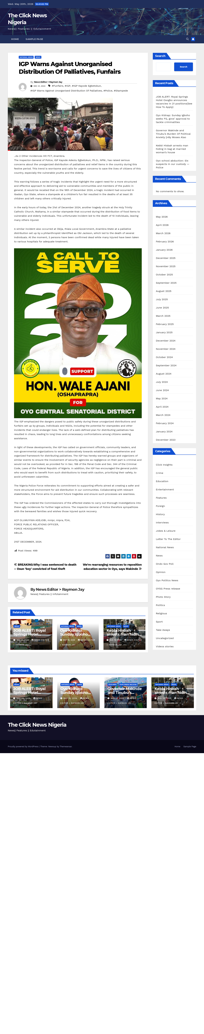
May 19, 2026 (71, 698)
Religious (161, 613)
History (160, 514)
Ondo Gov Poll (165, 563)
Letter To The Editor (168, 539)
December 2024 (166, 340)
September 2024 (166, 365)
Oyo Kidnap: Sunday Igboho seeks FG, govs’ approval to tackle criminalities (173, 119)
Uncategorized (165, 638)
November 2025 (165, 266)
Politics (160, 605)
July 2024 (162, 381)
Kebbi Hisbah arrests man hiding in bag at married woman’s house (172, 149)
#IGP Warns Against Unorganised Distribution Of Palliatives (66, 90)
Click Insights (164, 464)
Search (160, 56)
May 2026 (162, 216)
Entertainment (165, 489)
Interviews (162, 522)
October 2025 (164, 274)
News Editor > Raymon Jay (48, 82)
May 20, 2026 (23, 698)
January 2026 (164, 249)
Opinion (160, 572)
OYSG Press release (168, 588)
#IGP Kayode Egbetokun (86, 85)
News (38, 57)
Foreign (160, 506)
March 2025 (163, 315)
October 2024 (164, 357)
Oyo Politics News (167, 580)
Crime (159, 472)
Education (162, 481)
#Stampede (121, 90)
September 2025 (166, 282)
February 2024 (165, 423)
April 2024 (162, 406)
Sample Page (34, 39)
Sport (159, 621)
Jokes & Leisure (165, 530)
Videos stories (165, 646)
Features (161, 497)
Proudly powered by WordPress (23, 746)
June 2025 (162, 307)
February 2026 (165, 241)
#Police (107, 90)
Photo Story (163, 596)
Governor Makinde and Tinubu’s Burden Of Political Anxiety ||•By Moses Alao (173, 134)
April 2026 (162, 225)
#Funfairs (57, 85)
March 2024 (163, 415)
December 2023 (166, 439)
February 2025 (165, 324)
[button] (187, 39)
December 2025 (166, 258)
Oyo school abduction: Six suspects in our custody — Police (172, 164)
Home (15, 39)
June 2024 (162, 390)
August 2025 (163, 291)
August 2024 (163, 373)
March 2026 (163, 233)
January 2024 (164, 431)
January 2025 (164, 332)
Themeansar (66, 746)
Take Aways (163, 629)
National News (26, 57)
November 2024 (165, 348)
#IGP (67, 85)
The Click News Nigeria (37, 724)
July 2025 (162, 299)
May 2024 (162, 398)
